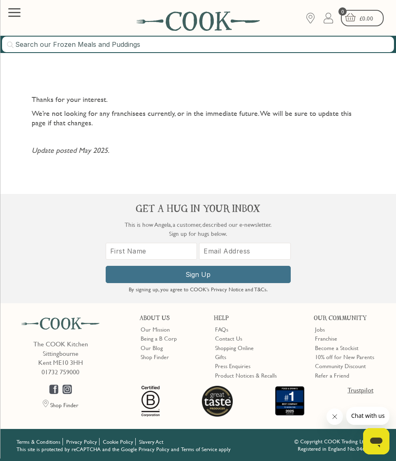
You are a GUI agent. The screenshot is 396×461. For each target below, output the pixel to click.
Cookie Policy (118, 441)
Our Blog (152, 347)
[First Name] (151, 251)
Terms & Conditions (38, 441)
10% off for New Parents (344, 356)
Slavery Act (151, 441)
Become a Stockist (337, 347)
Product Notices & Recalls (246, 375)
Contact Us (228, 338)
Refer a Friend (332, 375)
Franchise (326, 338)
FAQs (221, 329)
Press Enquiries (232, 365)
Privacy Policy (81, 441)
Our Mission (155, 329)
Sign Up (198, 274)
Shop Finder (155, 356)
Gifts (220, 356)
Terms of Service (199, 449)
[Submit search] (10, 44)
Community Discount (340, 365)
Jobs (320, 329)
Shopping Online (234, 347)
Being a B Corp (159, 338)
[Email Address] (245, 251)
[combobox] (198, 44)
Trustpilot (360, 390)
